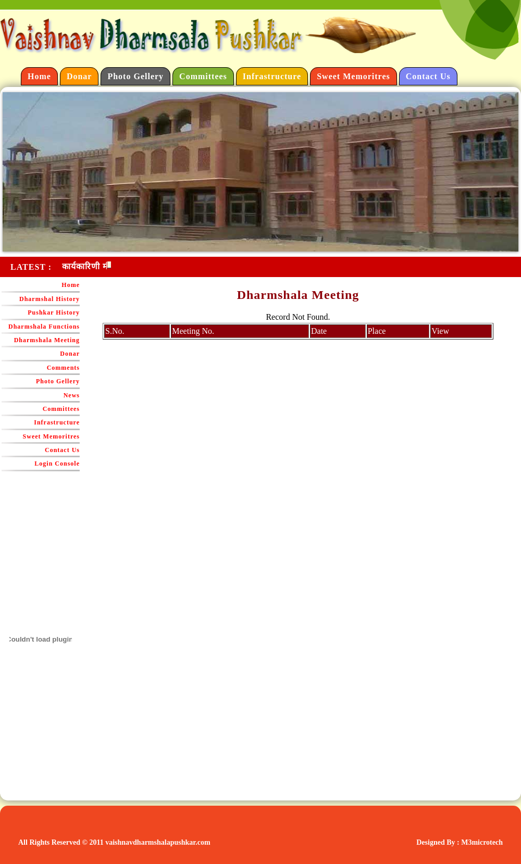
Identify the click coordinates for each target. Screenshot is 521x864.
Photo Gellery (135, 76)
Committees (203, 76)
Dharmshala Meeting (47, 340)
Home (39, 76)
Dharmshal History (49, 299)
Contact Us (428, 76)
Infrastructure (272, 76)
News (72, 395)
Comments (63, 367)
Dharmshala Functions (44, 326)
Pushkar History (54, 312)
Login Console (57, 463)
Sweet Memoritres (353, 76)
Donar (79, 76)
